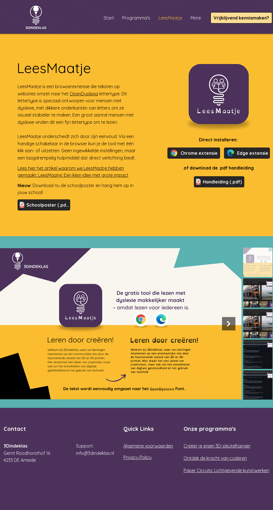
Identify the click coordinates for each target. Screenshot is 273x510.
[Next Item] (228, 323)
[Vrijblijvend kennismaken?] (241, 17)
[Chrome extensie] (193, 153)
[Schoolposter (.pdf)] (44, 205)
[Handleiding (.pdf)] (219, 181)
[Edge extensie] (247, 153)
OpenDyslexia (84, 93)
